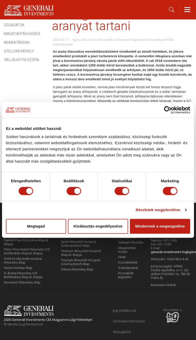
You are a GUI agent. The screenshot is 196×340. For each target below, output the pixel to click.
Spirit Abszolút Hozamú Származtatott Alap (78, 243)
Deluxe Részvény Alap (77, 269)
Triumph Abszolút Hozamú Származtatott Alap (81, 262)
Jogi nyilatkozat (124, 310)
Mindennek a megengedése (160, 226)
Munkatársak (17, 42)
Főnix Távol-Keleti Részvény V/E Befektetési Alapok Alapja (27, 251)
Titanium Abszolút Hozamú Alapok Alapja (81, 253)
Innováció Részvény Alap (22, 282)
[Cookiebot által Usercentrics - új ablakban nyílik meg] (167, 110)
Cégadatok (14, 25)
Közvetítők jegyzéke (126, 275)
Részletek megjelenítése (158, 210)
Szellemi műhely (19, 51)
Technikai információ (129, 321)
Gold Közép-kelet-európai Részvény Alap (23, 260)
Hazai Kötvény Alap (18, 268)
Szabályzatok (128, 268)
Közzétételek (128, 262)
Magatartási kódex (22, 34)
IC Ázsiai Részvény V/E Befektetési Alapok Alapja (23, 275)
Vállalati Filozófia (21, 60)
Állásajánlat (122, 332)
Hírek (122, 257)
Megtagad (36, 226)
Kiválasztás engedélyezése (98, 226)
